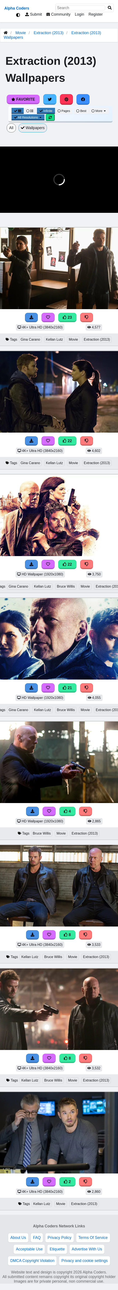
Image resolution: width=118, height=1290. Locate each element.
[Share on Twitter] (49, 99)
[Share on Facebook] (83, 99)
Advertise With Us (87, 1249)
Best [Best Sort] (81, 111)
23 (67, 317)
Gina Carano (30, 339)
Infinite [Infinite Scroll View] (46, 111)
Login (79, 14)
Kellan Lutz (54, 339)
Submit (33, 14)
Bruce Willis (66, 586)
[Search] (109, 8)
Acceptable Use (29, 1249)
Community (58, 14)
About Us (18, 1237)
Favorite (23, 99)
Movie (20, 33)
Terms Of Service (93, 1237)
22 (67, 441)
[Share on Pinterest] (66, 99)
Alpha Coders (16, 8)
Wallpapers (33, 128)
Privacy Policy (59, 1237)
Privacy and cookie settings (84, 1260)
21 (67, 688)
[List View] (30, 111)
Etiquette (57, 1249)
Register (95, 14)
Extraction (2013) (48, 33)
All (11, 128)
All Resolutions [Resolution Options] (28, 117)
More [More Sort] (98, 111)
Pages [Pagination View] (64, 111)
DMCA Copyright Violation (32, 1260)
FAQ (37, 1237)
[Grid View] (18, 111)
